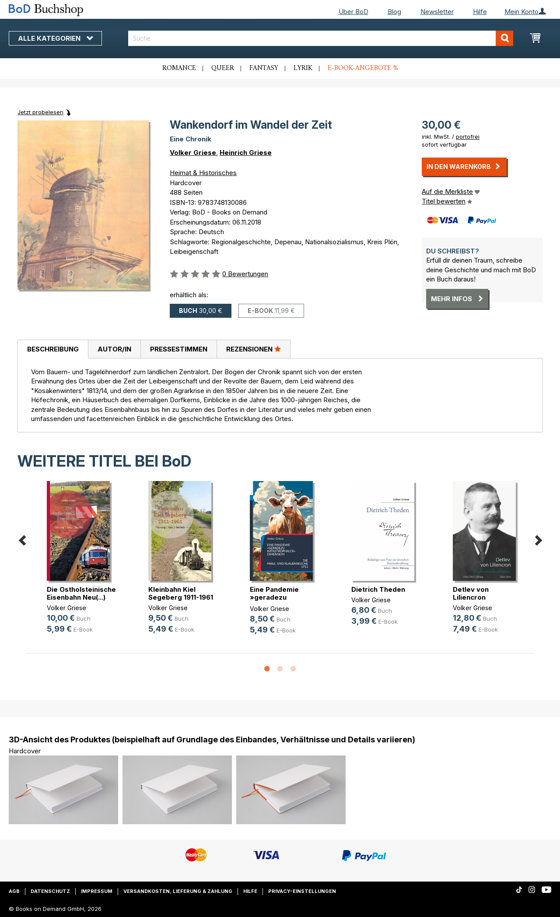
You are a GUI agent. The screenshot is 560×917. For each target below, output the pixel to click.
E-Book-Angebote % (363, 68)
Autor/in (114, 349)
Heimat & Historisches (203, 173)
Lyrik (303, 68)
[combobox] (320, 38)
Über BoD (353, 11)
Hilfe (480, 11)
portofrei (468, 136)
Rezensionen (253, 349)
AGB (14, 891)
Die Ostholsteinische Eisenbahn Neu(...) (81, 593)
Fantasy (263, 68)
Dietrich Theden (378, 589)
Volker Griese (193, 152)
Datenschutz (50, 891)
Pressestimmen (178, 349)
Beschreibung (53, 349)
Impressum (96, 891)
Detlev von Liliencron (471, 593)
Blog (394, 11)
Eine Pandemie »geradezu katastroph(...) (274, 597)
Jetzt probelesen (40, 112)
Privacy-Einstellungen (302, 891)
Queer (222, 68)
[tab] (53, 349)
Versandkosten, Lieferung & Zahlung (177, 891)
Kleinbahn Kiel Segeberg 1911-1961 (180, 593)
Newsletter (437, 11)
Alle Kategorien (55, 38)
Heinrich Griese (246, 152)
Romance (179, 68)
